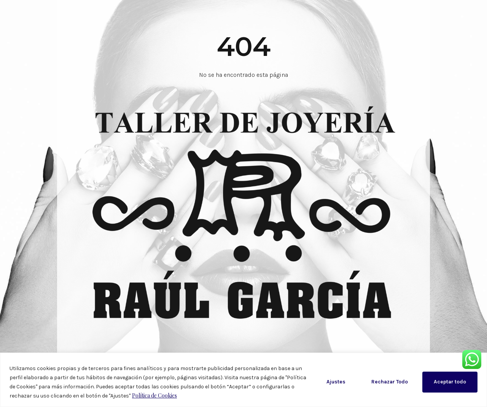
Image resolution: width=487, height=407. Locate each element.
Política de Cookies (154, 395)
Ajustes (335, 381)
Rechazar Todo (389, 381)
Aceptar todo (450, 381)
